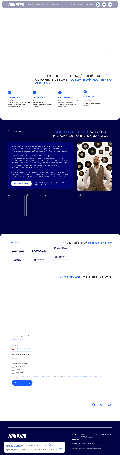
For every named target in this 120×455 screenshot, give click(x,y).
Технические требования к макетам (83, 443)
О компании (50, 4)
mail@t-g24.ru (16, 416)
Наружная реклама (84, 435)
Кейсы (84, 438)
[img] (98, 4)
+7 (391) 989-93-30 (77, 4)
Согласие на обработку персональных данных (86, 448)
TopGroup (11, 13)
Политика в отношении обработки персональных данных (91, 446)
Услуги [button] (30, 4)
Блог (58, 4)
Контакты (89, 4)
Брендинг (75, 434)
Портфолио (39, 4)
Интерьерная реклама (104, 434)
